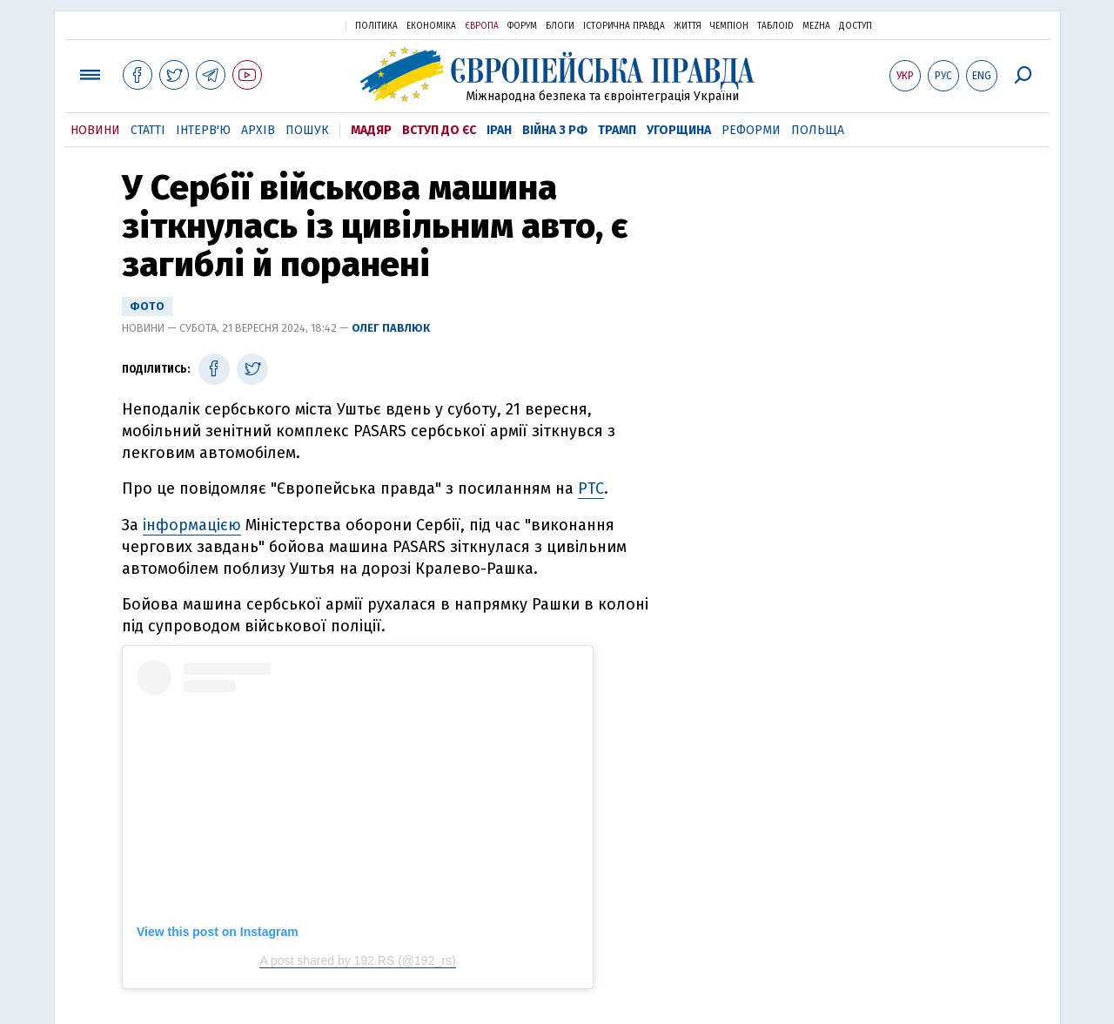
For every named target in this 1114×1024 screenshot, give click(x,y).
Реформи (751, 130)
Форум (522, 26)
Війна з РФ (554, 130)
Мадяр (371, 130)
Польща (817, 130)
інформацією (192, 525)
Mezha (816, 26)
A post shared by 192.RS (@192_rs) (357, 960)
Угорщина (679, 130)
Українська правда (290, 24)
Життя (687, 26)
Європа (482, 26)
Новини (95, 130)
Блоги (560, 26)
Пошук (307, 130)
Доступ (855, 26)
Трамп (617, 130)
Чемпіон (729, 26)
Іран (499, 130)
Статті (148, 130)
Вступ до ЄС (439, 130)
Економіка (431, 26)
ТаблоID (775, 26)
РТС (591, 488)
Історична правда (624, 26)
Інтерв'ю (203, 130)
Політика (376, 26)
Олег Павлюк (391, 327)
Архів (258, 130)
